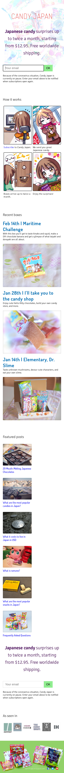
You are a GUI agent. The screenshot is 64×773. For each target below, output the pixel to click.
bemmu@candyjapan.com (35, 768)
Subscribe (9, 147)
